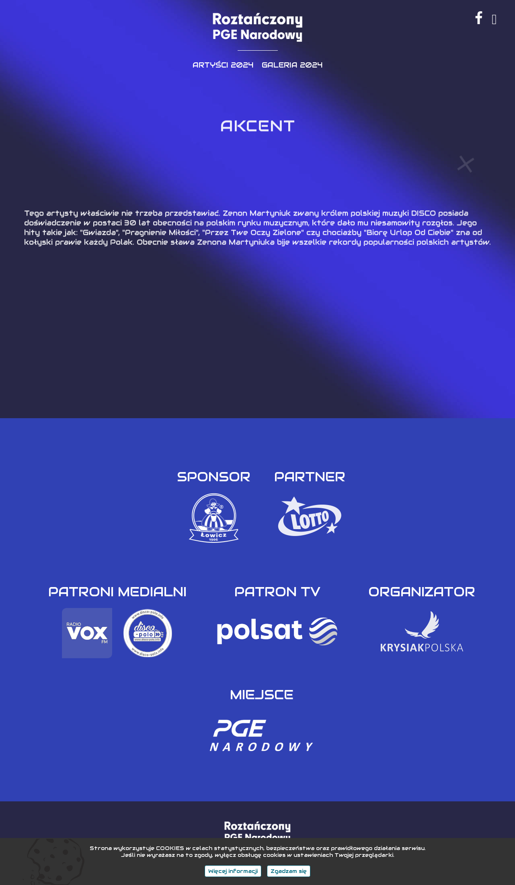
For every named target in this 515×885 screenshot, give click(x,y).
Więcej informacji (233, 871)
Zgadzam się (289, 871)
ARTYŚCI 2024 (223, 65)
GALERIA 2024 (292, 65)
